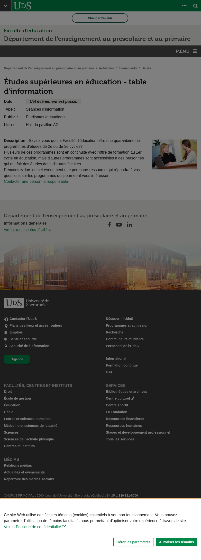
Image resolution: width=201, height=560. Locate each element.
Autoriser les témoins (176, 542)
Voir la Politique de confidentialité (32, 527)
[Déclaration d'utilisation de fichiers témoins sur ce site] (100, 529)
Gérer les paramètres (134, 542)
